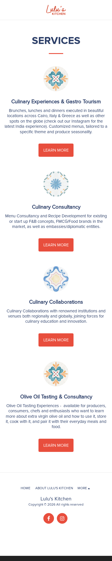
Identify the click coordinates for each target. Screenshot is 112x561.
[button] (6, 9)
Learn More (56, 150)
